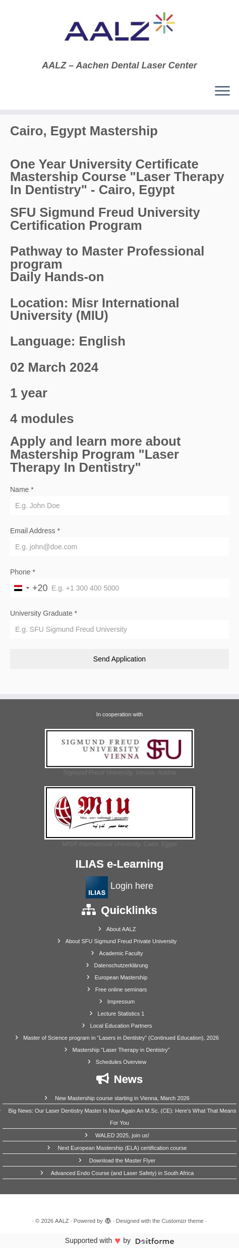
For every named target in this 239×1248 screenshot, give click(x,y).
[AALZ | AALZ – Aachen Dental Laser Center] (119, 30)
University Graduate (43, 613)
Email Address (35, 531)
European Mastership (121, 977)
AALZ (62, 1221)
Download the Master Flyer (122, 1160)
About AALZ (121, 929)
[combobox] (29, 588)
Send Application (119, 659)
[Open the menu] (222, 91)
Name (22, 489)
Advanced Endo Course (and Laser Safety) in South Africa (122, 1173)
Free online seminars (121, 989)
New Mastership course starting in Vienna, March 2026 (122, 1098)
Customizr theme (183, 1221)
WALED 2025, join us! (122, 1135)
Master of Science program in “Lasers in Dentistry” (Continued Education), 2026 (121, 1038)
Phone (22, 572)
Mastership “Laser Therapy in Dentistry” (121, 1050)
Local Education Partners (121, 1026)
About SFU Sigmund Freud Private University (121, 941)
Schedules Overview (121, 1062)
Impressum (121, 1002)
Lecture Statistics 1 (121, 1014)
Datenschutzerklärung (121, 965)
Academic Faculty (121, 953)
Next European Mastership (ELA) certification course (122, 1148)
